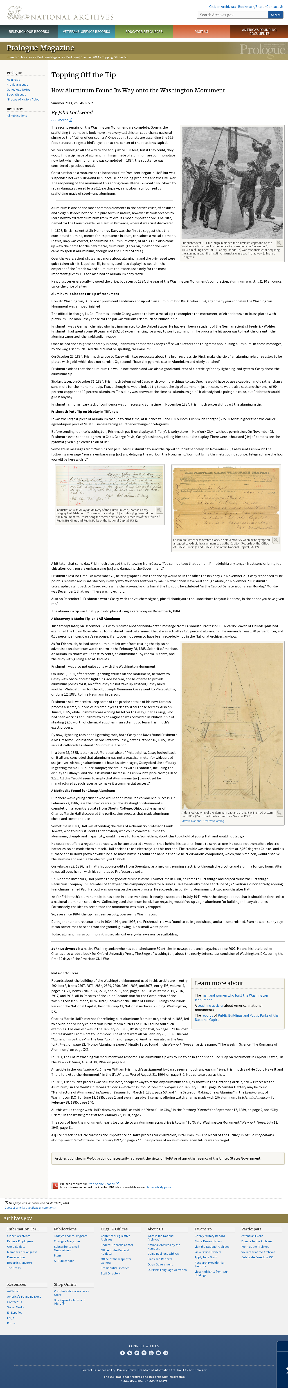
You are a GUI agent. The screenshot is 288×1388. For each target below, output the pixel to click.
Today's (70, 1236)
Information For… (23, 1229)
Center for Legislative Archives (115, 1237)
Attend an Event (252, 1236)
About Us (156, 1229)
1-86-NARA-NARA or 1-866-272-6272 (144, 1381)
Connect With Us (144, 1346)
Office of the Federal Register (115, 1252)
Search (276, 15)
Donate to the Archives (256, 1241)
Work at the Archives (255, 1247)
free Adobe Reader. (103, 1184)
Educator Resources (144, 31)
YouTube (151, 1353)
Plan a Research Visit (208, 1241)
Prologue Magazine (50, 57)
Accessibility (106, 1370)
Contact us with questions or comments (30, 1207)
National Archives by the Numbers (164, 1246)
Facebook (122, 1353)
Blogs (58, 1255)
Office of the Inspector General (116, 1261)
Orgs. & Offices (114, 1229)
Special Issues (16, 94)
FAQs (10, 1318)
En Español (14, 1312)
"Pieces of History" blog (23, 99)
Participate (251, 1229)
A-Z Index (13, 1291)
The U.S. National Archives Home (60, 13)
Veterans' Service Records (86, 31)
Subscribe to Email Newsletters (66, 1248)
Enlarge (279, 243)
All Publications (17, 116)
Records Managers (20, 1263)
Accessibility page (158, 1187)
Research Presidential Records (209, 1264)
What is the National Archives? (161, 1237)
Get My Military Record (210, 1236)
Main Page (13, 80)
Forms (11, 1323)
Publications (26, 57)
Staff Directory (111, 1273)
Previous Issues (17, 85)
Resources (16, 1284)
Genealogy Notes (18, 89)
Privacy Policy (126, 1370)
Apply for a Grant (206, 1257)
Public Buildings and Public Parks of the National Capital (237, 1017)
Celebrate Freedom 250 (257, 1257)
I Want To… (204, 1229)
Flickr (165, 1353)
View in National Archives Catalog (203, 821)
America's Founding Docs (24, 1296)
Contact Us (275, 6)
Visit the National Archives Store (71, 1293)
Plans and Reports (160, 1259)
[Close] (283, 1346)
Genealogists (16, 1247)
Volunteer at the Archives (258, 1252)
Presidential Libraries (115, 1268)
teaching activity (210, 1005)
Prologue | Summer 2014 (82, 57)
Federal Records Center (117, 1245)
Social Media (15, 1307)
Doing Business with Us (163, 1254)
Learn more (248, 1380)
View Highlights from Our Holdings (211, 1273)
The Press (14, 1268)
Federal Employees (20, 1241)
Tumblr (144, 1353)
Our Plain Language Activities (167, 1270)
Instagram (137, 1353)
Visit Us (201, 31)
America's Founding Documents (259, 31)
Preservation (16, 1257)
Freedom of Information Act (156, 1370)
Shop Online (65, 1284)
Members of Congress (22, 1252)
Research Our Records (29, 31)
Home (11, 57)
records (207, 1015)
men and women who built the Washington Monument (231, 997)
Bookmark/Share (251, 6)
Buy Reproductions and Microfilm (69, 1302)
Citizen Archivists (222, 6)
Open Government (160, 1264)
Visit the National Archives (212, 1247)
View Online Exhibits (208, 1252)
